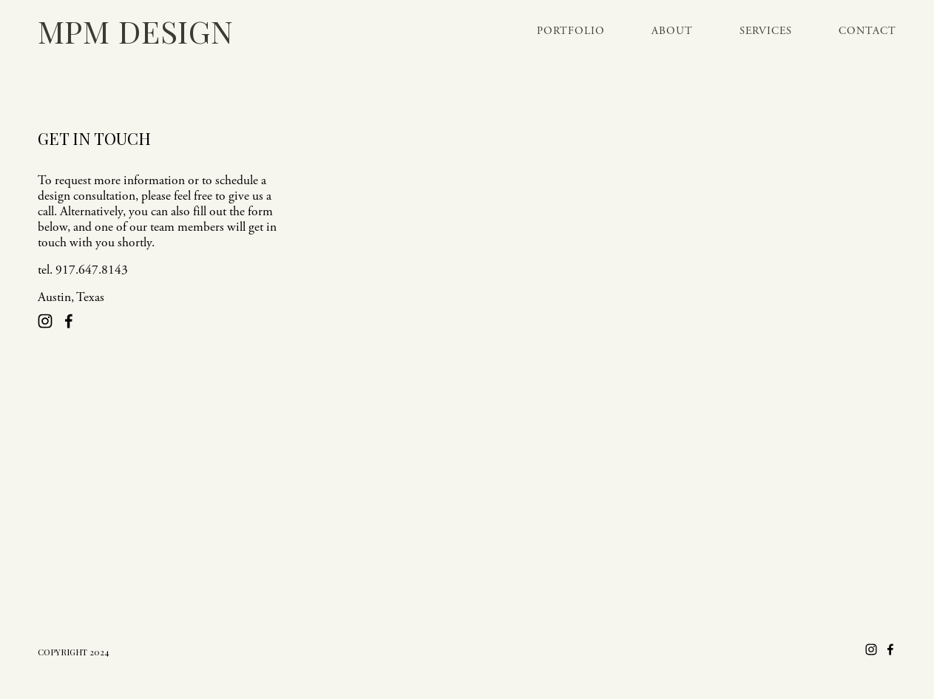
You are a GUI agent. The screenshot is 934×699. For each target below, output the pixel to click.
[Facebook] (68, 321)
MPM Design (136, 30)
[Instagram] (45, 321)
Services (766, 31)
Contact (867, 31)
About (672, 31)
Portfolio (571, 31)
